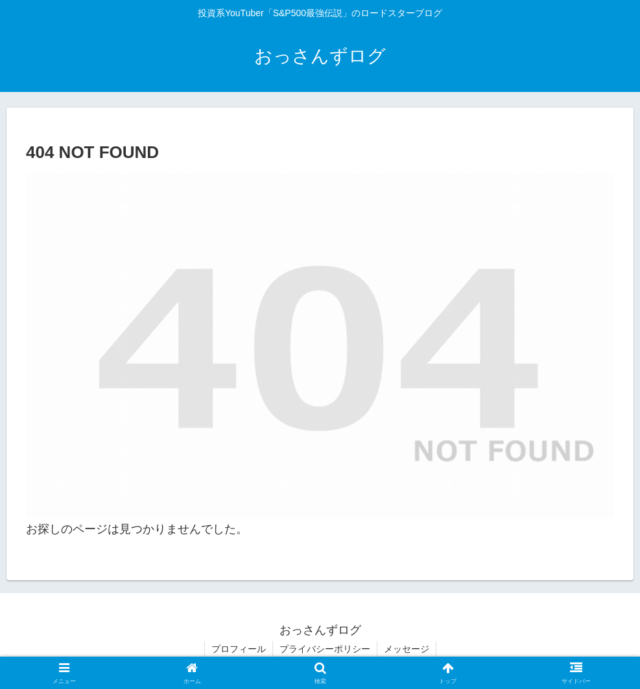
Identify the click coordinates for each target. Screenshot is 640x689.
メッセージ (406, 649)
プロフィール (238, 649)
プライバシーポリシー (324, 649)
